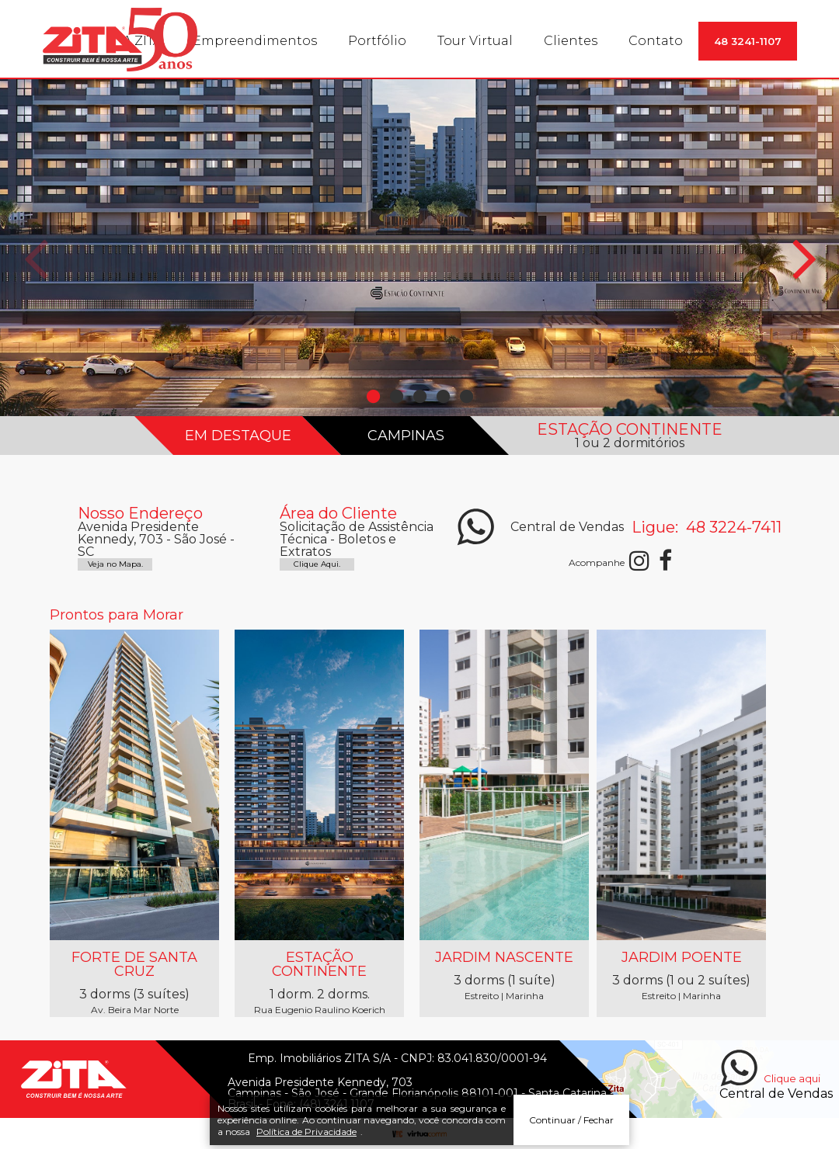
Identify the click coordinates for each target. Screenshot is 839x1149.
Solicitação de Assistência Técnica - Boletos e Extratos (356, 539)
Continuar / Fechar (571, 1124)
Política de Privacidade (306, 1135)
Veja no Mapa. (115, 564)
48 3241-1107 (748, 41)
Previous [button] (35, 268)
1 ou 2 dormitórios (629, 443)
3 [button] (419, 396)
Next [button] (804, 268)
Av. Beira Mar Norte (135, 1010)
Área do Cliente (338, 513)
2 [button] (396, 396)
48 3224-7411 (732, 527)
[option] (419, 247)
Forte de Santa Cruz (134, 964)
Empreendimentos (255, 40)
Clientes (570, 40)
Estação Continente (319, 964)
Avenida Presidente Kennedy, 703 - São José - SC (156, 539)
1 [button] (373, 396)
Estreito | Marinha (504, 996)
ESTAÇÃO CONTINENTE (629, 429)
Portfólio (377, 40)
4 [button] (443, 396)
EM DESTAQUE (237, 436)
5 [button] (466, 396)
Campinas (405, 436)
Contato (655, 40)
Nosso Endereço (140, 513)
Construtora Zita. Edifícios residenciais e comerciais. (119, 39)
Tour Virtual (475, 40)
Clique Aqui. (317, 564)
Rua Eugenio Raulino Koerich (319, 1010)
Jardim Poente (681, 957)
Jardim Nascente (504, 957)
